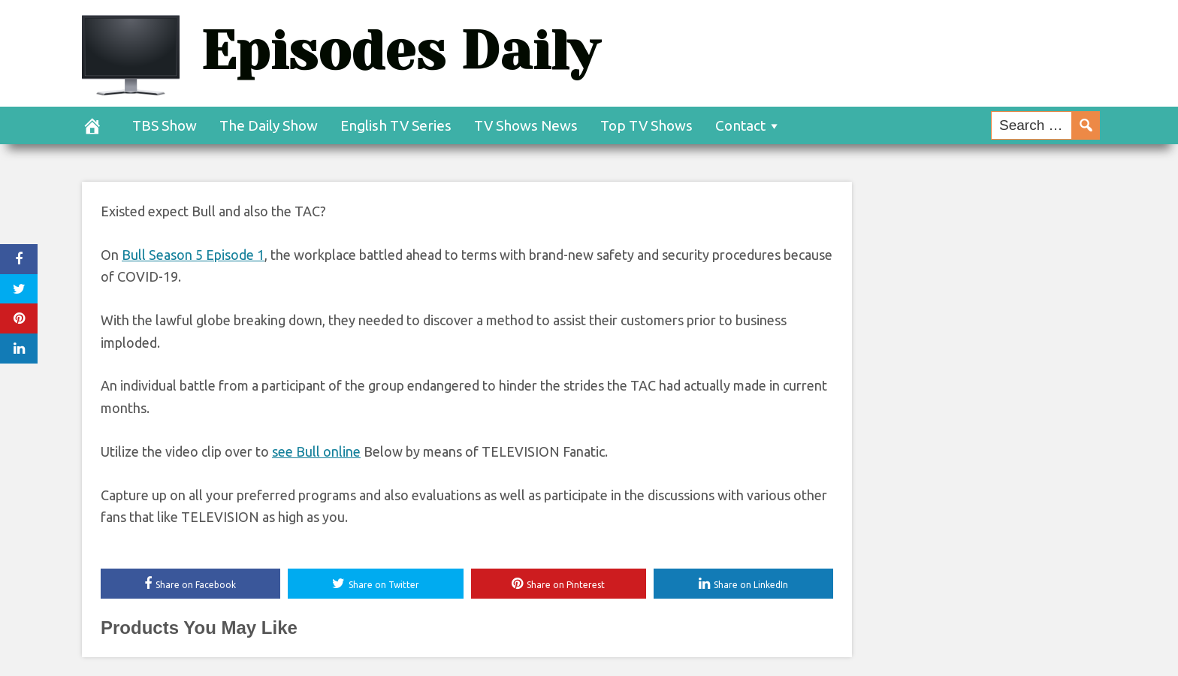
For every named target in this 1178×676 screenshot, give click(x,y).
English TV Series (396, 125)
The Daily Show (268, 125)
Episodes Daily (400, 51)
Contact (740, 125)
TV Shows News (526, 125)
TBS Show (164, 125)
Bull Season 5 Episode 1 (193, 254)
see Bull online (316, 451)
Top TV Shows (646, 125)
